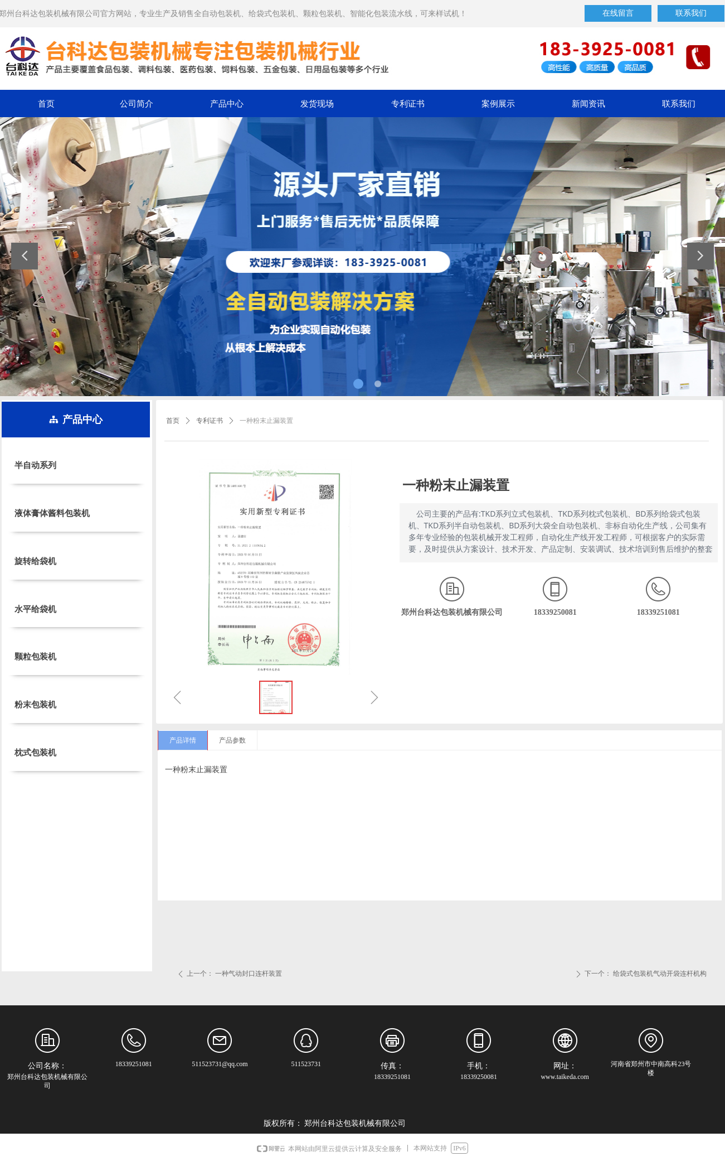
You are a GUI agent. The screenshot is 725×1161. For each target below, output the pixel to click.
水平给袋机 (35, 609)
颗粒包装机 (35, 656)
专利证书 (209, 421)
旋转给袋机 (35, 561)
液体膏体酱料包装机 (52, 513)
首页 (172, 421)
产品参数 (232, 740)
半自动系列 (35, 465)
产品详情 (182, 740)
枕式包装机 (35, 752)
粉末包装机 (35, 704)
